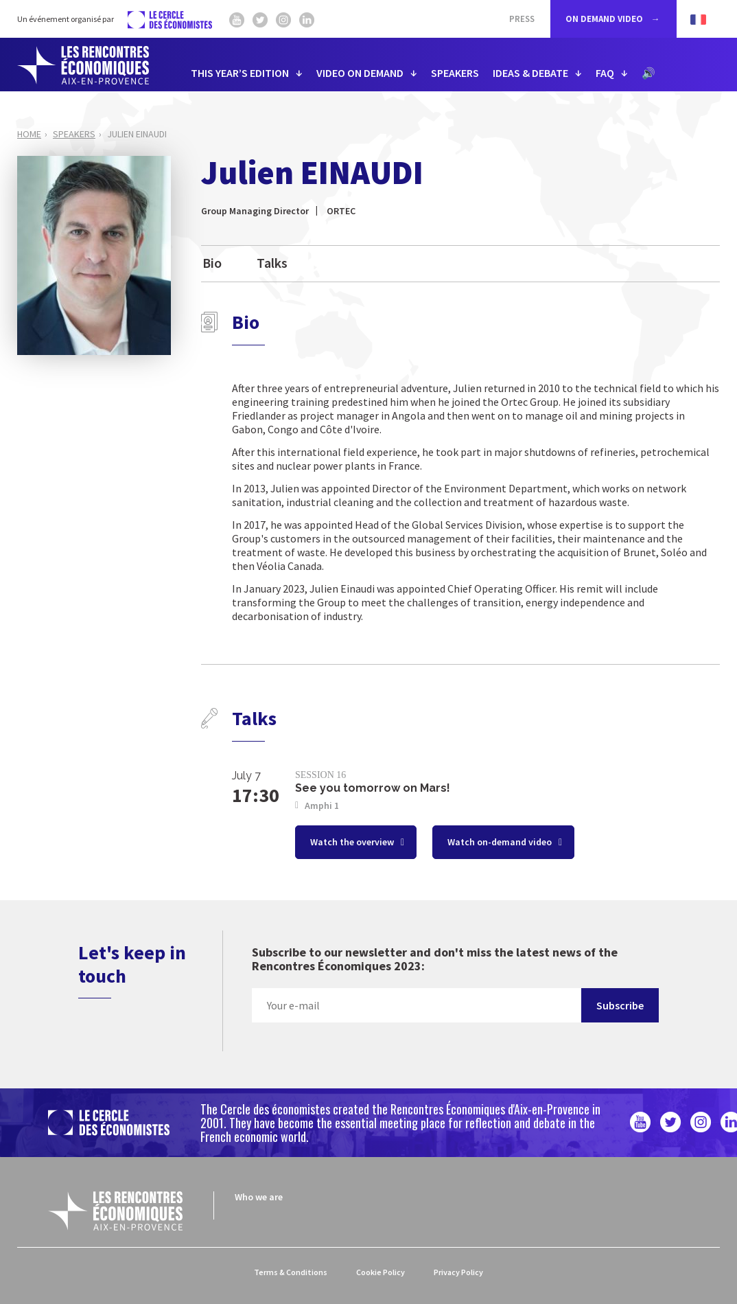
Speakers (74, 134)
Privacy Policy (458, 1272)
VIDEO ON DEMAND (359, 73)
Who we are (259, 1197)
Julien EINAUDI (137, 134)
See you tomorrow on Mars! (372, 787)
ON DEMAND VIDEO (605, 19)
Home (29, 134)
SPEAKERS (455, 73)
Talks (272, 262)
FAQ (605, 73)
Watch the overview (353, 842)
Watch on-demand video (500, 842)
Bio (212, 262)
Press (522, 19)
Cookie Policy (380, 1272)
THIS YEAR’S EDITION (240, 73)
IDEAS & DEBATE (530, 73)
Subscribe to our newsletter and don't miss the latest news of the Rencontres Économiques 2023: (435, 960)
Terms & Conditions (290, 1272)
